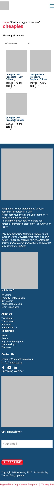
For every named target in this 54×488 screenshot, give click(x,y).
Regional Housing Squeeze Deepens (19, 484)
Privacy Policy (41, 472)
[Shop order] (16, 43)
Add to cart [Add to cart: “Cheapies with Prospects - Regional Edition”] (38, 84)
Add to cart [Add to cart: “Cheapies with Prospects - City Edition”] (14, 84)
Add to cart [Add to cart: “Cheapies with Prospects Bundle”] (14, 125)
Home (6, 22)
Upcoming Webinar (12, 371)
